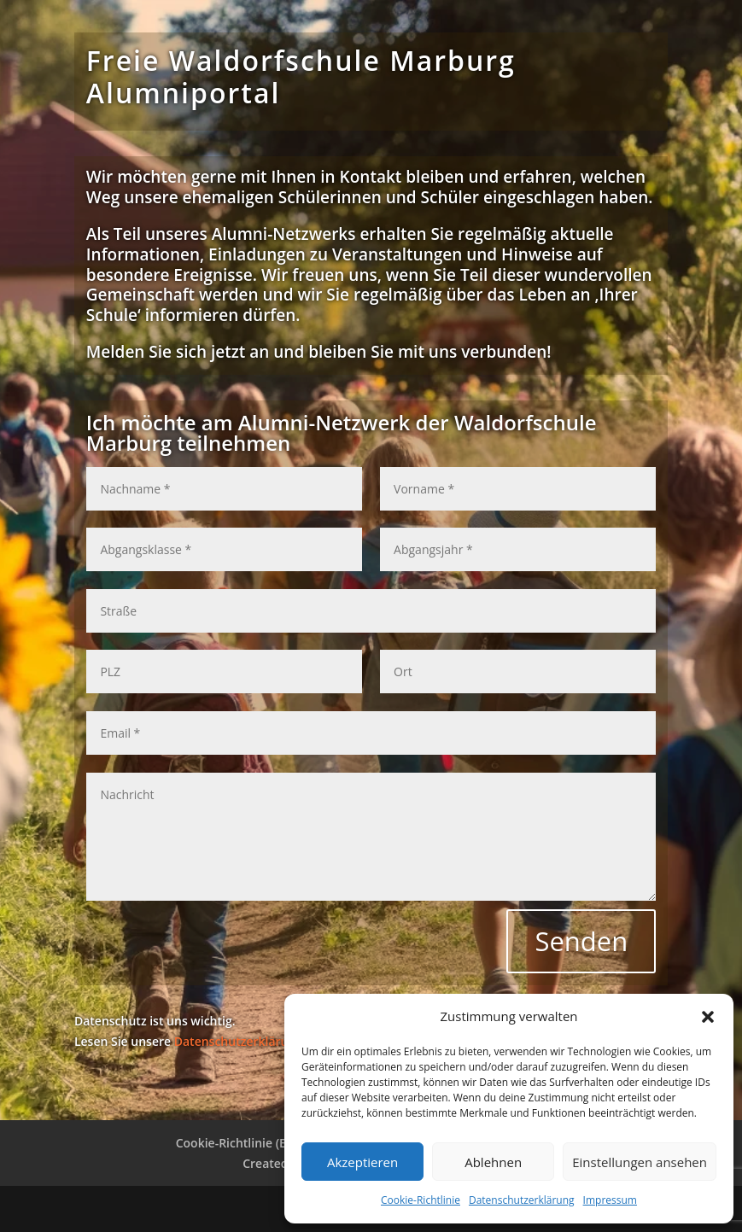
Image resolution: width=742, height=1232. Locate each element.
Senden (581, 941)
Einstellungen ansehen (639, 1162)
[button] (707, 1016)
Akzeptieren (362, 1162)
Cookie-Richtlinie (420, 1200)
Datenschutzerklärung (522, 1200)
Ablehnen (493, 1162)
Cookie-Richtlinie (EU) (237, 1143)
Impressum (610, 1200)
